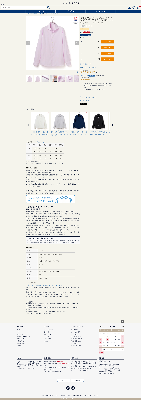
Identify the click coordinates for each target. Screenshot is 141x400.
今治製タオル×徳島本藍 (23, 336)
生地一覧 (46, 332)
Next (77, 43)
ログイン (63, 380)
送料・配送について (77, 338)
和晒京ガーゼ (20, 341)
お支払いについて (76, 336)
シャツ (39, 11)
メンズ (69, 11)
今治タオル (20, 334)
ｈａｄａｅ (47, 326)
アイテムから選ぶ (34, 13)
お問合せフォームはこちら (112, 370)
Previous (28, 43)
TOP (27, 13)
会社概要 (76, 395)
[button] (28, 125)
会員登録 (77, 380)
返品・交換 (75, 358)
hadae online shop (66, 398)
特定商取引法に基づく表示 (50, 395)
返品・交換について (77, 341)
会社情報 (101, 358)
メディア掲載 (47, 338)
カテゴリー (20, 326)
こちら (23, 368)
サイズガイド (75, 343)
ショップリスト (48, 336)
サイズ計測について (85, 64)
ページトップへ (122, 321)
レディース (99, 11)
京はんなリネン (21, 343)
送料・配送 (47, 358)
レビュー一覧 (47, 334)
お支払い (19, 358)
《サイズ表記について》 (38, 142)
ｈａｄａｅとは (48, 329)
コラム (46, 341)
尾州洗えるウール (22, 338)
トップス (46, 13)
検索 (48, 7)
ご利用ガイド (75, 334)
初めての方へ (75, 329)
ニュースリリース (86, 395)
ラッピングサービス (77, 345)
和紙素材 (19, 345)
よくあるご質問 (75, 332)
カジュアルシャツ (54, 13)
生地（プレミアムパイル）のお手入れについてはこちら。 (44, 285)
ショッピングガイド (77, 326)
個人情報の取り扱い (66, 395)
